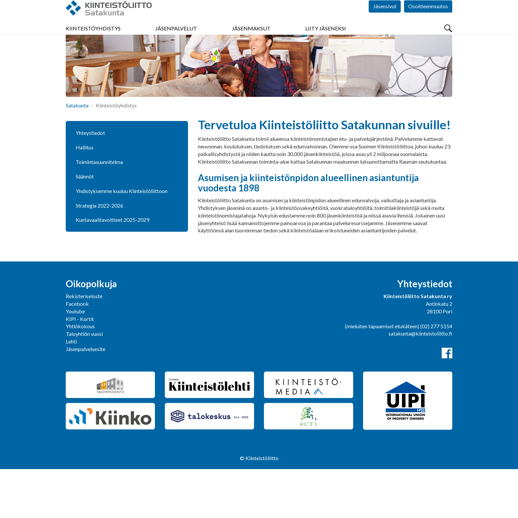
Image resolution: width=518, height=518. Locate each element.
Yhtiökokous (80, 375)
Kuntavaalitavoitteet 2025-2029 (112, 268)
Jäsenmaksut (251, 39)
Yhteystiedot (90, 182)
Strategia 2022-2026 (99, 254)
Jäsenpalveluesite (85, 398)
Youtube (75, 360)
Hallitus (84, 196)
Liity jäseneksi (325, 39)
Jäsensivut (384, 20)
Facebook (77, 352)
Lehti (71, 390)
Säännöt (85, 225)
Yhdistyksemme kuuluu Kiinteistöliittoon (121, 240)
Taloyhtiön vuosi (84, 382)
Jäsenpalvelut (176, 39)
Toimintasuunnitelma (99, 211)
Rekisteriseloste (84, 345)
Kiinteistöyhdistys (93, 39)
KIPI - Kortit (80, 368)
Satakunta (77, 154)
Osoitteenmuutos (428, 20)
